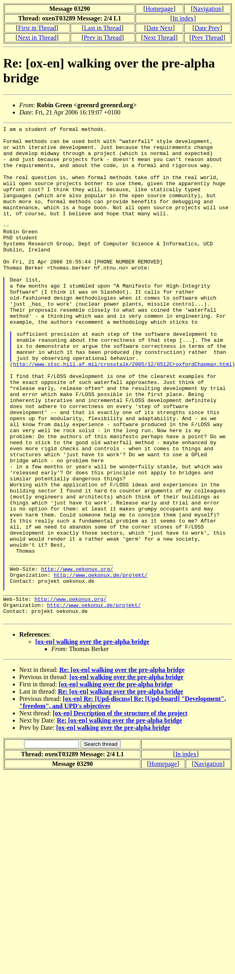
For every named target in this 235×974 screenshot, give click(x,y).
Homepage (159, 8)
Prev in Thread (103, 37)
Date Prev (207, 28)
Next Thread (159, 37)
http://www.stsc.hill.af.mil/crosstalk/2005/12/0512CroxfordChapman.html (122, 412)
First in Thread (37, 28)
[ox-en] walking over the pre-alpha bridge (92, 740)
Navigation (207, 8)
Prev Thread (207, 37)
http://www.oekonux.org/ (77, 658)
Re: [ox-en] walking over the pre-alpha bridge (121, 768)
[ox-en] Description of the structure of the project (120, 812)
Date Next (159, 28)
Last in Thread (103, 28)
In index (183, 18)
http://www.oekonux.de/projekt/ (101, 665)
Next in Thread (37, 37)
